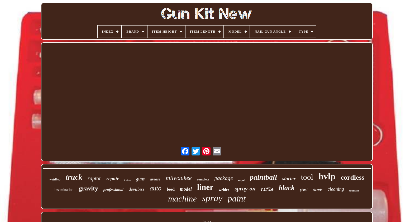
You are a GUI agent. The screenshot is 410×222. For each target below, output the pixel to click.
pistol (304, 190)
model (186, 189)
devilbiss (137, 189)
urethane (354, 190)
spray (212, 198)
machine (182, 198)
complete (203, 179)
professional (113, 190)
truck (74, 177)
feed (171, 189)
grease (155, 179)
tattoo (127, 179)
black (287, 188)
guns (140, 179)
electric (317, 190)
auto (155, 188)
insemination (63, 190)
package (223, 178)
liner (205, 187)
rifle (267, 189)
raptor (94, 178)
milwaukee (179, 178)
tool (307, 177)
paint (237, 198)
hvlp (326, 176)
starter (289, 178)
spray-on (245, 188)
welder (224, 190)
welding (54, 179)
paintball (263, 177)
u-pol (241, 179)
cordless (352, 177)
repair (112, 178)
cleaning (336, 189)
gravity (88, 188)
